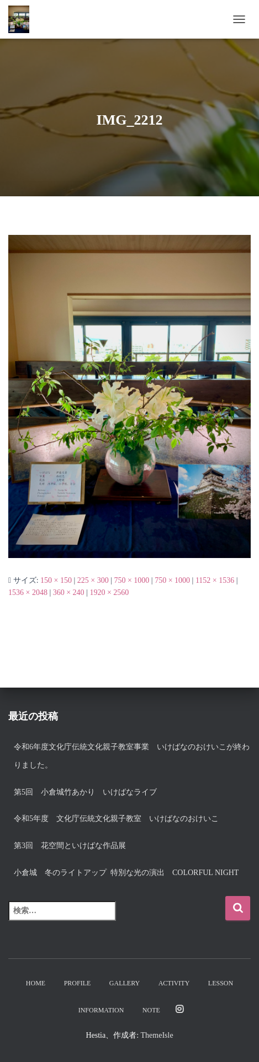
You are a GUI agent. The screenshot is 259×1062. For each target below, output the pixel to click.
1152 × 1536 (214, 580)
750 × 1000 (131, 580)
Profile (77, 983)
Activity (174, 983)
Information (101, 1010)
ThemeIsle (157, 1035)
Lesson (220, 983)
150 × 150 (56, 580)
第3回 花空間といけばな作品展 (70, 845)
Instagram (179, 1009)
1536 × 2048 (27, 592)
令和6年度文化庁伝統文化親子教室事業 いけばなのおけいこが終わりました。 (132, 756)
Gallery (124, 983)
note (151, 1010)
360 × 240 (68, 592)
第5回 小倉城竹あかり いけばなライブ (85, 792)
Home (35, 983)
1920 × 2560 (109, 592)
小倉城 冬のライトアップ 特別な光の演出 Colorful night (130, 872)
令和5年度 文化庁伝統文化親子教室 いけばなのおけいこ (116, 818)
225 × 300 (93, 580)
